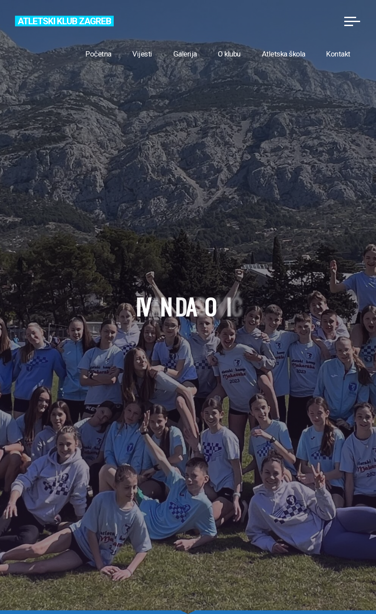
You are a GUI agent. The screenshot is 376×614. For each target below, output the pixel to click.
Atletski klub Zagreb (64, 20)
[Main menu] (352, 21)
